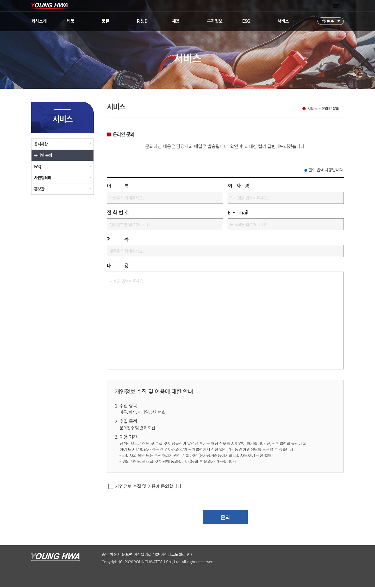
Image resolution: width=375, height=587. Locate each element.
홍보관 (39, 188)
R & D (142, 20)
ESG (246, 20)
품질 (105, 20)
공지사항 (41, 144)
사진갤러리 (42, 177)
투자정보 (214, 20)
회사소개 (39, 20)
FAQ (37, 166)
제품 (70, 20)
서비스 (283, 20)
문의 (225, 517)
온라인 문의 (43, 155)
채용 (176, 20)
